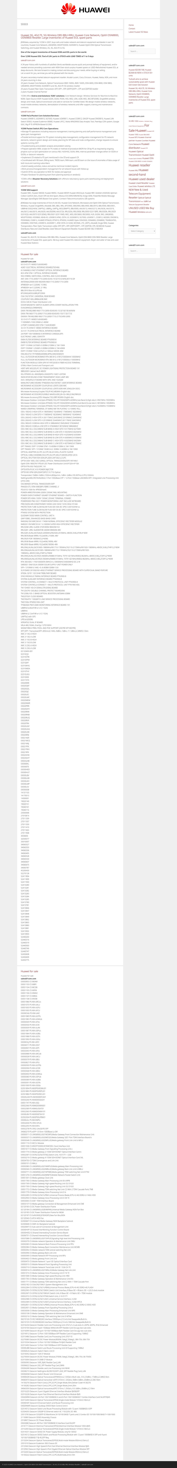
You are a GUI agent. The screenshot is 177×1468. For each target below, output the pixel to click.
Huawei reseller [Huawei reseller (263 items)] (139, 165)
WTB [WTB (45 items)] (147, 212)
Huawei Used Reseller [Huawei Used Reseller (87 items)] (139, 183)
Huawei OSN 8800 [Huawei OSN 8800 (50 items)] (135, 161)
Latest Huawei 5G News (138, 32)
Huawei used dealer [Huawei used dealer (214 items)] (142, 179)
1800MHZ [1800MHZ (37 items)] (147, 121)
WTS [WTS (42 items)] (150, 212)
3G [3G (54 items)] (130, 121)
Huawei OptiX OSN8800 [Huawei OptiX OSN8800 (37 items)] (135, 158)
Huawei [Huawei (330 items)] (140, 130)
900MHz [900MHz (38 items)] (141, 121)
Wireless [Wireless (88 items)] (141, 212)
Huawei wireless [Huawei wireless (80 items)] (144, 186)
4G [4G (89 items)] (132, 121)
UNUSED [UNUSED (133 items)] (133, 208)
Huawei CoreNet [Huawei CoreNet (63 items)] (141, 140)
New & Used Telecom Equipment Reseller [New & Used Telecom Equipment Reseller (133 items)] (140, 193)
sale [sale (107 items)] (146, 201)
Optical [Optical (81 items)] (141, 197)
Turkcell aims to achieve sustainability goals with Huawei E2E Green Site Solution (142, 82)
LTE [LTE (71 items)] (153, 186)
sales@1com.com (28, 60)
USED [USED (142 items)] (142, 208)
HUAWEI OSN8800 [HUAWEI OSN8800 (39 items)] (147, 161)
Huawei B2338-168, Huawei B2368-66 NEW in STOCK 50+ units (141, 73)
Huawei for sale (29, 254)
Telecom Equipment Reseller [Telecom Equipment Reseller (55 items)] (139, 204)
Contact (132, 28)
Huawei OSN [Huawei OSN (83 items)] (148, 158)
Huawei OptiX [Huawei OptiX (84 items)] (148, 154)
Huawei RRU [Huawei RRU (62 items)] (133, 170)
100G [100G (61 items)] (136, 121)
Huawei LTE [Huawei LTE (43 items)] (144, 148)
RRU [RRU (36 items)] (142, 201)
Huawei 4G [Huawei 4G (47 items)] (150, 131)
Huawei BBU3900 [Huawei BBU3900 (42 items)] (144, 135)
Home (131, 25)
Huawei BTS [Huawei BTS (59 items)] (133, 137)
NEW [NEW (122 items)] (131, 189)
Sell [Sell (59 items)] (149, 201)
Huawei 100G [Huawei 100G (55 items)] (133, 135)
